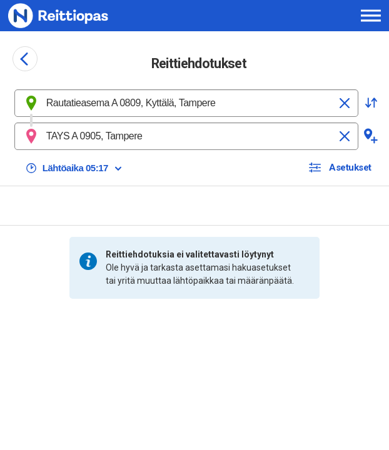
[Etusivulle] (82, 15)
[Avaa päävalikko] (371, 16)
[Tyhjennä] (344, 103)
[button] (370, 103)
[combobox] (186, 103)
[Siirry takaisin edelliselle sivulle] (25, 58)
